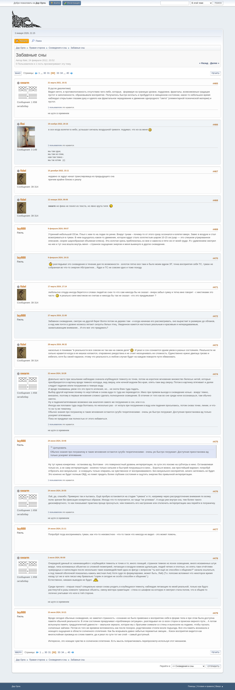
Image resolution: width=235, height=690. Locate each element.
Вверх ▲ (219, 686)
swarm (24, 82)
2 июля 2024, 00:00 (56, 557)
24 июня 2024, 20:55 (57, 491)
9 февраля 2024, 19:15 (58, 257)
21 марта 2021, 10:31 (57, 83)
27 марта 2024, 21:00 (57, 315)
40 (67, 73)
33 (58, 73)
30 (44, 73)
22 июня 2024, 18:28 (57, 373)
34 (61, 73)
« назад (203, 63)
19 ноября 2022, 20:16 (58, 124)
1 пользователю (55, 107)
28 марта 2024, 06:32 (57, 344)
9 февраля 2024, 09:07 (58, 228)
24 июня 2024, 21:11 (57, 529)
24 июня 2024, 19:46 (57, 441)
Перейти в (165, 666)
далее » (214, 63)
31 (48, 73)
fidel (23, 170)
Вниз (17, 73)
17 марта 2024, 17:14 (57, 286)
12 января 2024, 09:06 (58, 200)
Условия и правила (205, 686)
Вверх (18, 652)
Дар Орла (16, 686)
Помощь (191, 686)
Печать (215, 73)
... (42, 73)
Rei (22, 123)
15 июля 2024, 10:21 (57, 612)
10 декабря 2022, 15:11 (58, 171)
